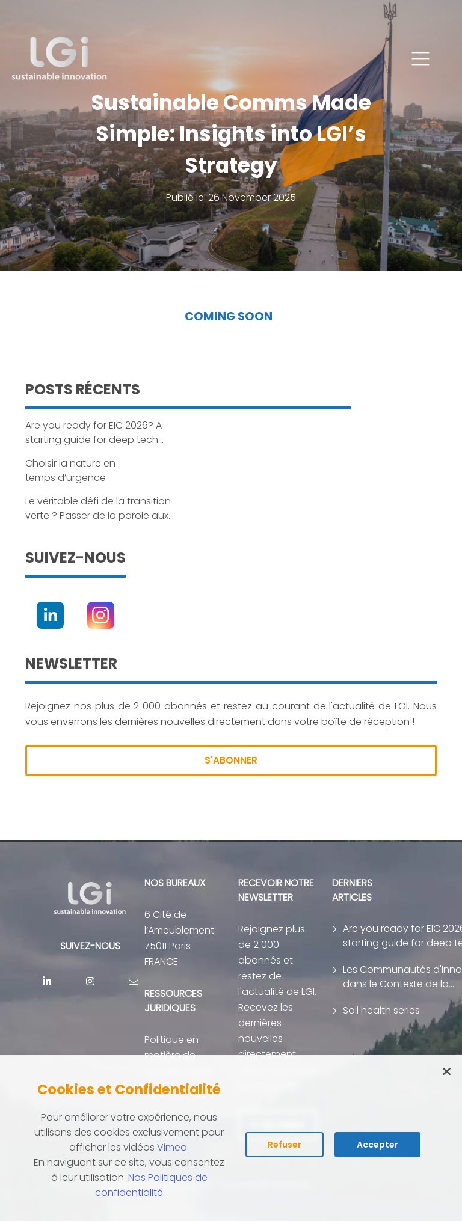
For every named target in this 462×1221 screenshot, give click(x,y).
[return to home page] (60, 59)
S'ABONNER (231, 760)
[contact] (133, 981)
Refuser (284, 1145)
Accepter (377, 1145)
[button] (420, 59)
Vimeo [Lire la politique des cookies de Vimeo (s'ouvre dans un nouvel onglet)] (172, 1147)
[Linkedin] (50, 615)
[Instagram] (100, 615)
